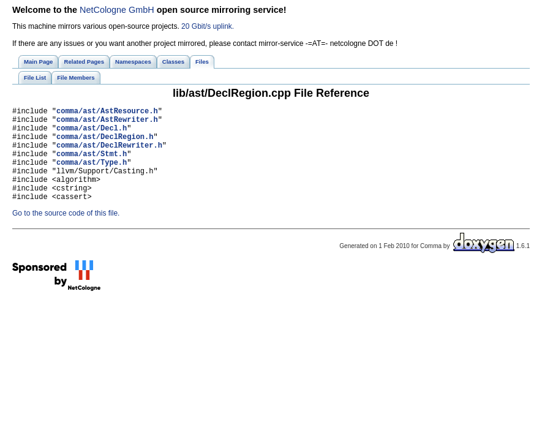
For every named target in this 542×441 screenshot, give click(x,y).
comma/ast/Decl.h (91, 133)
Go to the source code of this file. (65, 233)
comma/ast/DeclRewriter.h (109, 154)
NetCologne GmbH (117, 10)
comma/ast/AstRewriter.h (107, 123)
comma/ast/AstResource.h (107, 112)
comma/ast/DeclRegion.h (104, 143)
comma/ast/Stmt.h (91, 164)
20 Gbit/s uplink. (207, 26)
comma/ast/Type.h (91, 175)
